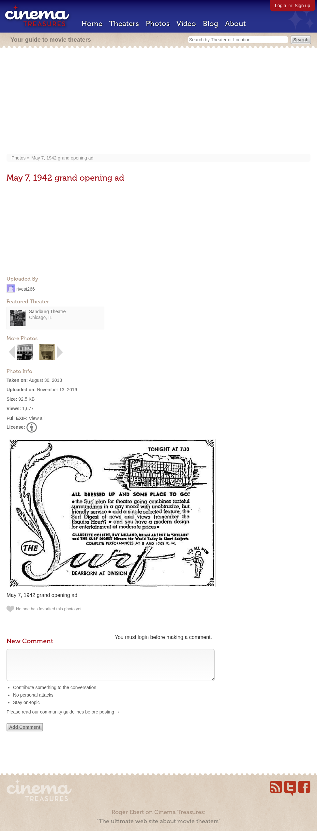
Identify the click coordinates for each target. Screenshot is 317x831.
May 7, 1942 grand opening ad (62, 157)
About (235, 23)
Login (280, 5)
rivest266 (25, 288)
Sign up (302, 5)
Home (92, 23)
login (143, 637)
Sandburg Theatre (47, 311)
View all (36, 418)
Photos (158, 23)
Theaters (124, 23)
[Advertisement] (158, 101)
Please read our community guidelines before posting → (63, 718)
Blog (210, 23)
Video (186, 23)
